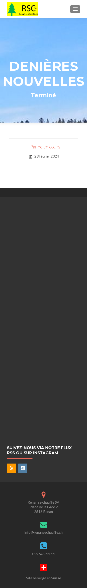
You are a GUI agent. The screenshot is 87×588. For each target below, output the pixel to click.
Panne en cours (45, 146)
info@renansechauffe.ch (43, 532)
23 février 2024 (46, 156)
